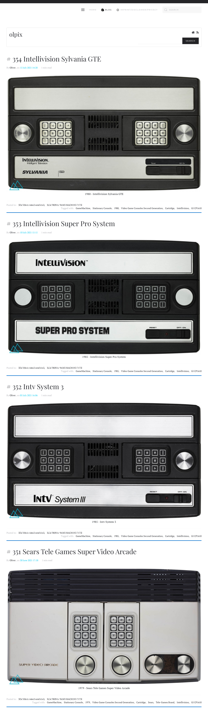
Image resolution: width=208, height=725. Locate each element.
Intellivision (183, 208)
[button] (82, 9)
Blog (106, 9)
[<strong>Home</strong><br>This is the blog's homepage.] (193, 32)
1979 (87, 702)
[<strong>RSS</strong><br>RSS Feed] (197, 32)
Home (93, 10)
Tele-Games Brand (165, 702)
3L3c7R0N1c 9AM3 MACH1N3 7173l (64, 205)
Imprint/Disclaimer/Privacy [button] (137, 9)
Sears (150, 702)
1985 (116, 371)
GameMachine (83, 208)
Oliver (13, 67)
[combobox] (182, 10)
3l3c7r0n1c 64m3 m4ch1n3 (31, 205)
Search (190, 41)
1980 (116, 208)
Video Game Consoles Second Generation (142, 208)
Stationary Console (102, 208)
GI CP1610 (196, 208)
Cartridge (169, 208)
